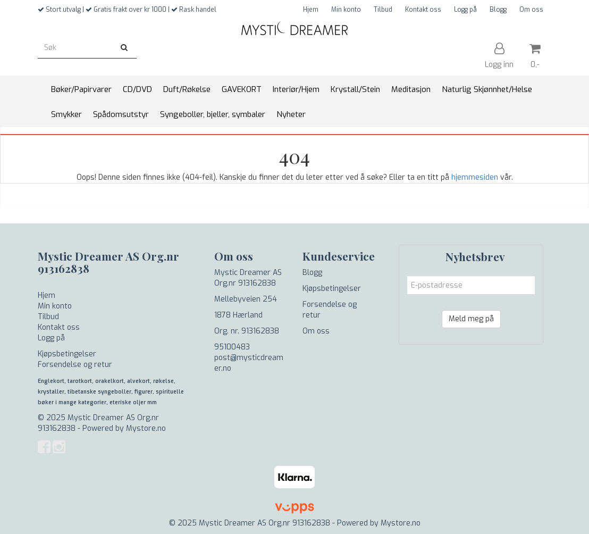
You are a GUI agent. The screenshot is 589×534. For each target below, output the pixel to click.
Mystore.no (146, 428)
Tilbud (383, 9)
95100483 (232, 347)
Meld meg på (471, 319)
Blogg (498, 9)
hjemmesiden (474, 177)
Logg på (465, 9)
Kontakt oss (423, 9)
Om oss (531, 9)
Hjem (310, 9)
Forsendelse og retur (75, 365)
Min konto (346, 9)
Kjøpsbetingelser (67, 354)
